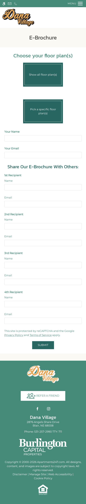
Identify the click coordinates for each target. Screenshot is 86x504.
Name (8, 180)
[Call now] (15, 3)
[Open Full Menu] (74, 3)
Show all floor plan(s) (43, 74)
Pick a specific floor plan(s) (43, 110)
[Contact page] (10, 3)
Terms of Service (41, 335)
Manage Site (37, 474)
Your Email (11, 148)
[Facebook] (37, 409)
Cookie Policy (43, 478)
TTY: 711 (43, 431)
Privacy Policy (13, 335)
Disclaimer (20, 474)
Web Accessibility (60, 474)
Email (8, 197)
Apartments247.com (51, 462)
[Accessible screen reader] (4, 3)
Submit (43, 345)
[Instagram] (48, 409)
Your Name (11, 131)
